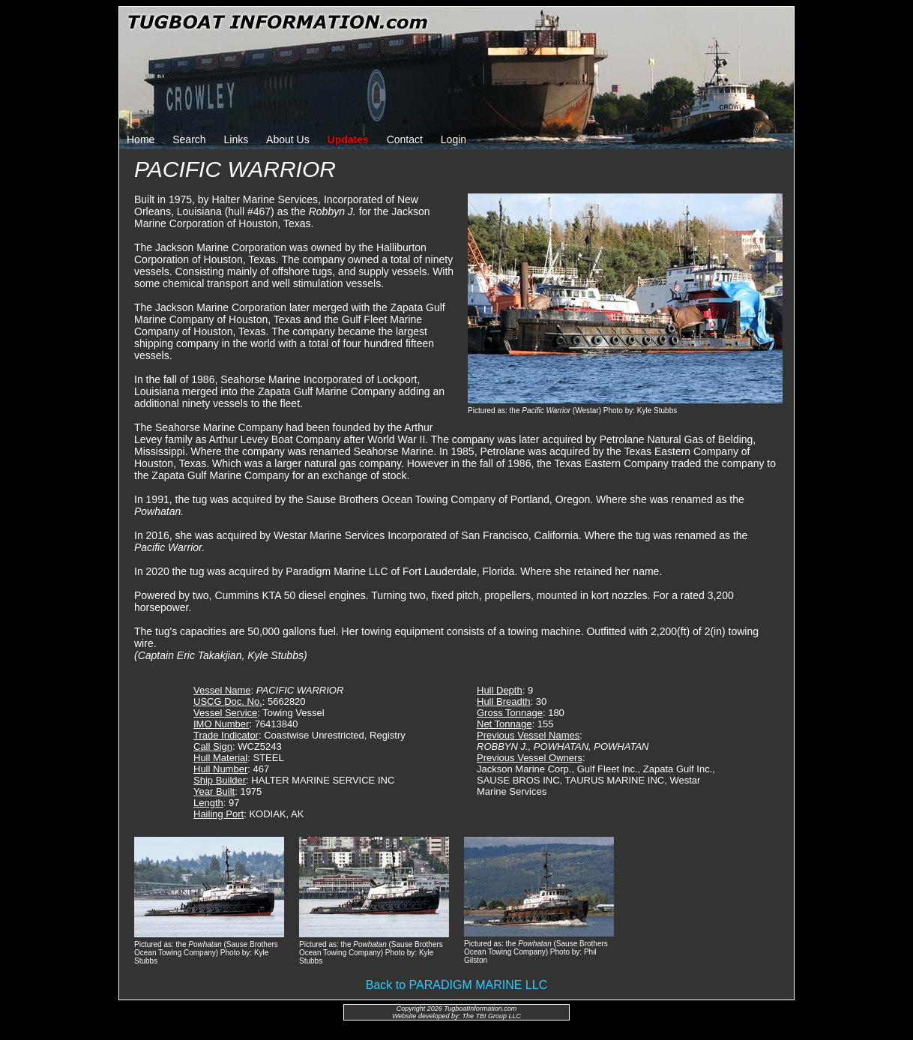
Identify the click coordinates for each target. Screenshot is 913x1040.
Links (236, 139)
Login (453, 139)
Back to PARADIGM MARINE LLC (456, 985)
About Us (288, 139)
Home (140, 139)
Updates (348, 139)
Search (188, 139)
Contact (405, 139)
